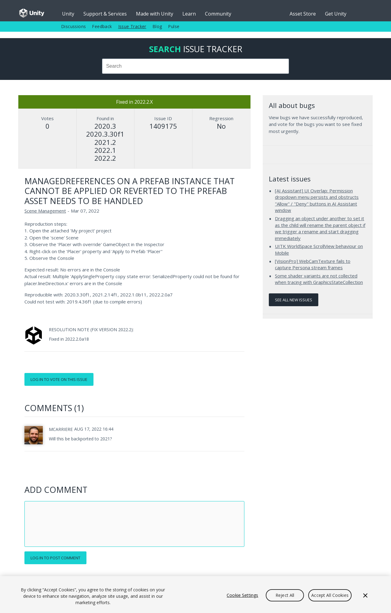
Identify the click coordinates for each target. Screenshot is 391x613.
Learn (189, 13)
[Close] (365, 595)
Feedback (102, 26)
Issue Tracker (132, 26)
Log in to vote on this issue (59, 379)
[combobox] (195, 66)
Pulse (173, 26)
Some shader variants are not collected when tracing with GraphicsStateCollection (319, 279)
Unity (68, 13)
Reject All (285, 595)
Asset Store (303, 13)
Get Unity (335, 13)
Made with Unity (154, 13)
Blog (157, 26)
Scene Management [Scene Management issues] (45, 211)
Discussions (73, 26)
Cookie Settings (242, 595)
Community (218, 13)
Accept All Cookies (330, 595)
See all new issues (293, 300)
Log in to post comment (55, 558)
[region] (195, 594)
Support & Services (105, 13)
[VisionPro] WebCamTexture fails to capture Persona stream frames (312, 264)
